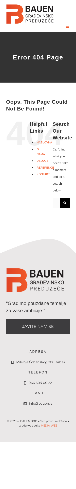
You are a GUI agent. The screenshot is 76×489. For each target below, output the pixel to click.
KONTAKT (43, 174)
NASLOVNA (44, 142)
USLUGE (42, 160)
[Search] (65, 203)
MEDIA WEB (49, 425)
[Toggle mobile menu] (68, 26)
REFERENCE (45, 167)
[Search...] (56, 203)
